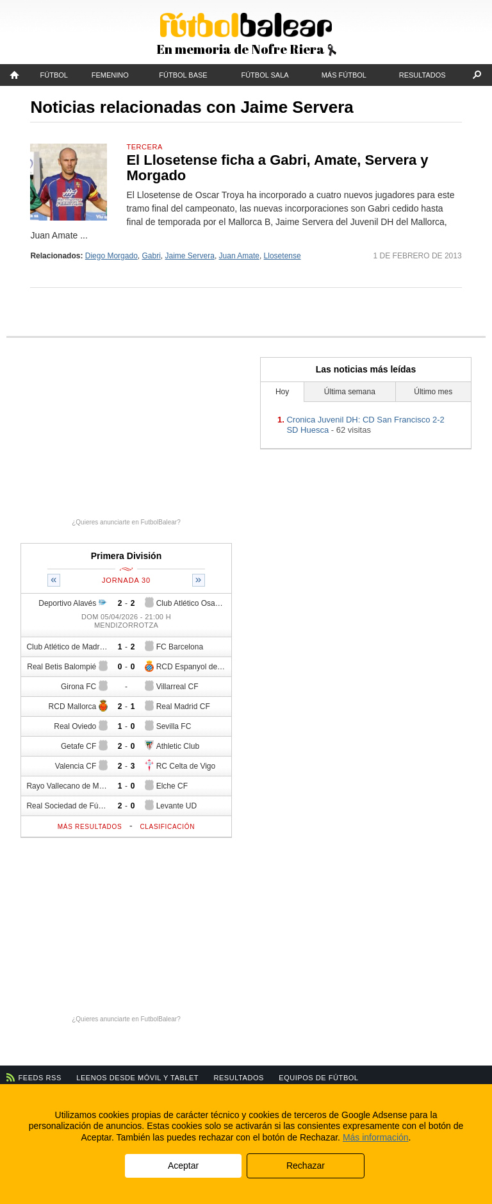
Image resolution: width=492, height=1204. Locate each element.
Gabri (151, 255)
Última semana (349, 391)
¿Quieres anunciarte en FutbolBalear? (126, 522)
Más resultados (90, 826)
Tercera (144, 147)
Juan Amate (239, 255)
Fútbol (54, 75)
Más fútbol (344, 75)
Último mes (433, 391)
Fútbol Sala (264, 75)
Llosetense (282, 255)
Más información (376, 1137)
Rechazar (305, 1165)
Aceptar (183, 1165)
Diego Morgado (111, 255)
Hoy (282, 391)
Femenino (110, 75)
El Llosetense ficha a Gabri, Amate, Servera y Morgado (277, 167)
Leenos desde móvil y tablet (137, 1078)
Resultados (422, 75)
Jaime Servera (190, 255)
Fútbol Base (183, 75)
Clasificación (167, 826)
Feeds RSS (40, 1078)
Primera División (126, 556)
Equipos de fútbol (318, 1078)
